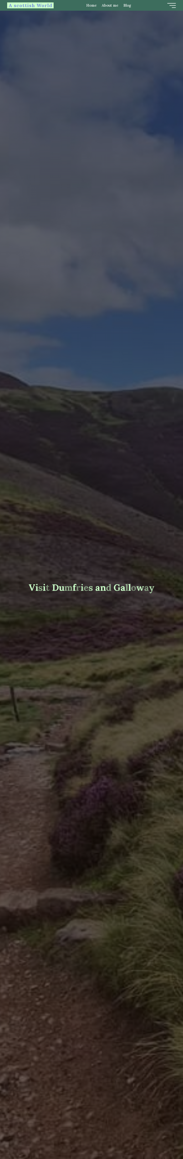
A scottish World (30, 5)
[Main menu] (171, 5)
